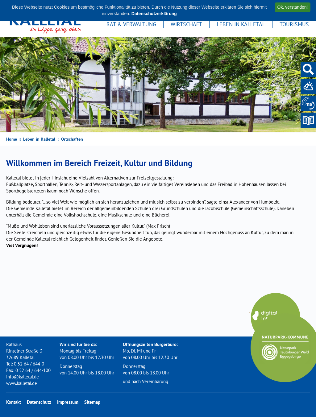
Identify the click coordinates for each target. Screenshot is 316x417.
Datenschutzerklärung (154, 13)
